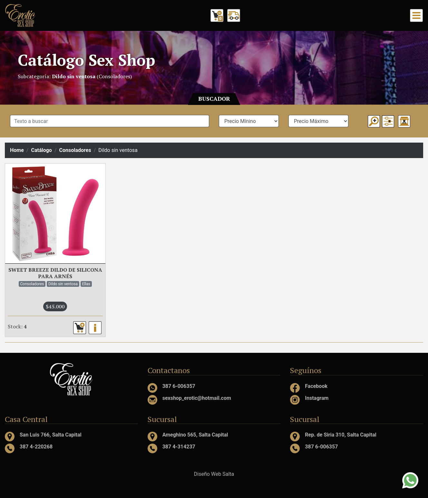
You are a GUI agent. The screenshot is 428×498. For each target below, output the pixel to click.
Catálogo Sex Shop (86, 60)
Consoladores (75, 150)
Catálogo (41, 150)
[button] (388, 121)
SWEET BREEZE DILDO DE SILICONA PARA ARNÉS (55, 273)
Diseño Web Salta (214, 474)
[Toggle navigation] (416, 15)
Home (17, 150)
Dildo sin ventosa (63, 284)
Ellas (86, 284)
